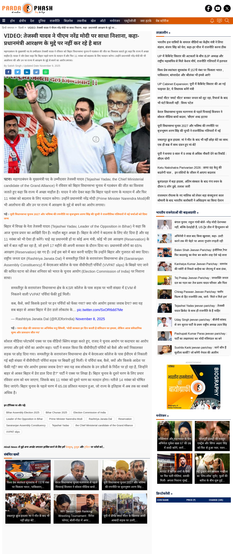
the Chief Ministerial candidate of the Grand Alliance (104, 425)
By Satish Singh (13, 65)
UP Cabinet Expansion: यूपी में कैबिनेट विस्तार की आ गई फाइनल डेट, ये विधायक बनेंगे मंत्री (192, 86)
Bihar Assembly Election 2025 (22, 412)
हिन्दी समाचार (8, 27)
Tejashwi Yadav (60, 425)
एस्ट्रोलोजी (129, 21)
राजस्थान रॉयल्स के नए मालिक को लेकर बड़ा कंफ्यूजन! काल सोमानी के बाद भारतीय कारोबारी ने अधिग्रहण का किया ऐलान (191, 198)
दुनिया (41, 21)
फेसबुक (68, 447)
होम (12, 21)
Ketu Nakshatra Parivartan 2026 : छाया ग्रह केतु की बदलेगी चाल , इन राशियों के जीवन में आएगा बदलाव (190, 170)
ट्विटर (87, 447)
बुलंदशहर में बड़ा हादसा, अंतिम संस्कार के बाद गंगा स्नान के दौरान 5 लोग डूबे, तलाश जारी (190, 184)
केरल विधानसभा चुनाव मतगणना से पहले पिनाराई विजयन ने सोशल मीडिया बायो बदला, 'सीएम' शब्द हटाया (190, 114)
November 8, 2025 (90, 319)
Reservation (125, 419)
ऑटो (102, 21)
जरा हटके (145, 21)
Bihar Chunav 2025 (56, 412)
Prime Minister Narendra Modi (65, 419)
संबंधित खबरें (11, 454)
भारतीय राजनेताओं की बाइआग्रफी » (177, 212)
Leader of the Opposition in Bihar (24, 419)
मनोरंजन (114, 21)
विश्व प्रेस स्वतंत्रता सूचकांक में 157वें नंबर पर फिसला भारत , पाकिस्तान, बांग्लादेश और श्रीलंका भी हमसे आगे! (191, 72)
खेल (93, 21)
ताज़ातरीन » (163, 32)
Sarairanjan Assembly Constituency (25, 425)
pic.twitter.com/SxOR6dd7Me (100, 310)
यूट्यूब (77, 447)
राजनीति (54, 21)
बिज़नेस (68, 21)
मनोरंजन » (162, 416)
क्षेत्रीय (22, 21)
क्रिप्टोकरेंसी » (164, 493)
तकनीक (81, 21)
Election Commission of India (90, 412)
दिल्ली (21, 27)
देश (32, 21)
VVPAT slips (13, 431)
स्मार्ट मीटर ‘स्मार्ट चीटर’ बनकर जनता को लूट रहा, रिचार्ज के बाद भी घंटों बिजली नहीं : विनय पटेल (193, 100)
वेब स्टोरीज (161, 21)
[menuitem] (12, 20)
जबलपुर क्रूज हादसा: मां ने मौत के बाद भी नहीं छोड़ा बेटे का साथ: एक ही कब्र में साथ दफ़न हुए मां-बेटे (193, 142)
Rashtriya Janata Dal (100, 419)
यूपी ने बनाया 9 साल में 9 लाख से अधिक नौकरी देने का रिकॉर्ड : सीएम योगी (192, 156)
